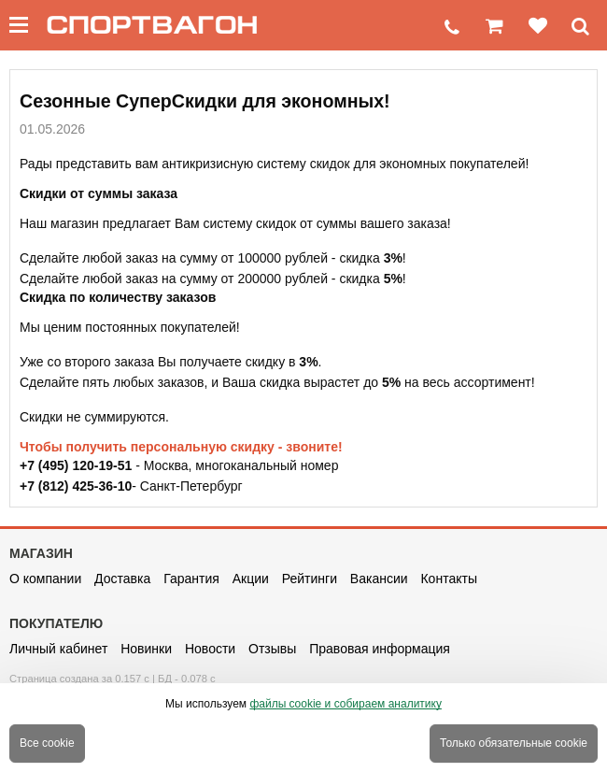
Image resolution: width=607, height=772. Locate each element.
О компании (45, 578)
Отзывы (272, 648)
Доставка (122, 578)
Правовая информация (379, 648)
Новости (210, 648)
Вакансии (379, 578)
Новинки (146, 648)
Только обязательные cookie (513, 743)
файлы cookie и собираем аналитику (345, 703)
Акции (251, 578)
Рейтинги (309, 578)
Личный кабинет (58, 648)
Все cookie (47, 743)
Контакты (448, 578)
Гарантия (191, 578)
